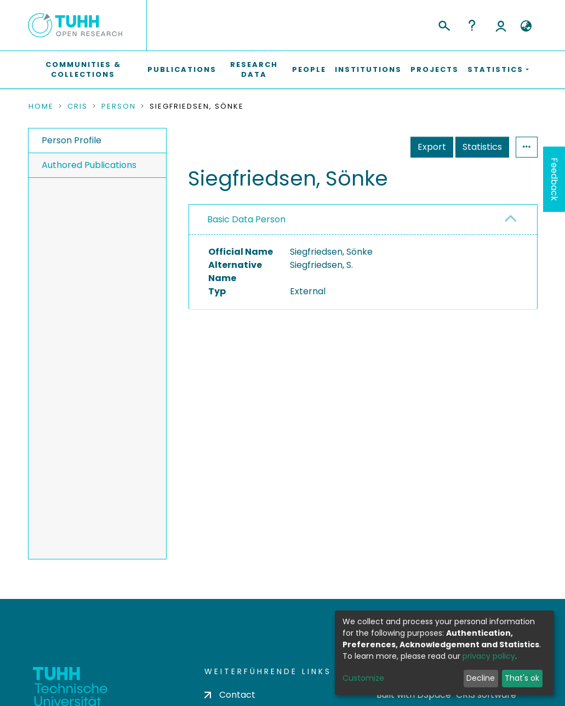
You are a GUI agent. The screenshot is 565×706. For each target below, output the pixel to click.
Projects (434, 69)
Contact (229, 694)
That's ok (522, 678)
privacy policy (489, 656)
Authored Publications (89, 165)
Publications (181, 69)
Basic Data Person (246, 219)
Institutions (368, 69)
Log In (501, 25)
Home (41, 106)
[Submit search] (443, 24)
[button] (526, 26)
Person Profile (71, 140)
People (309, 69)
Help (472, 25)
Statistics (482, 147)
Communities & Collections (83, 69)
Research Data (254, 69)
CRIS (77, 106)
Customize (363, 678)
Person (118, 106)
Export (432, 147)
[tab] (363, 220)
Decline (480, 678)
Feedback (554, 179)
